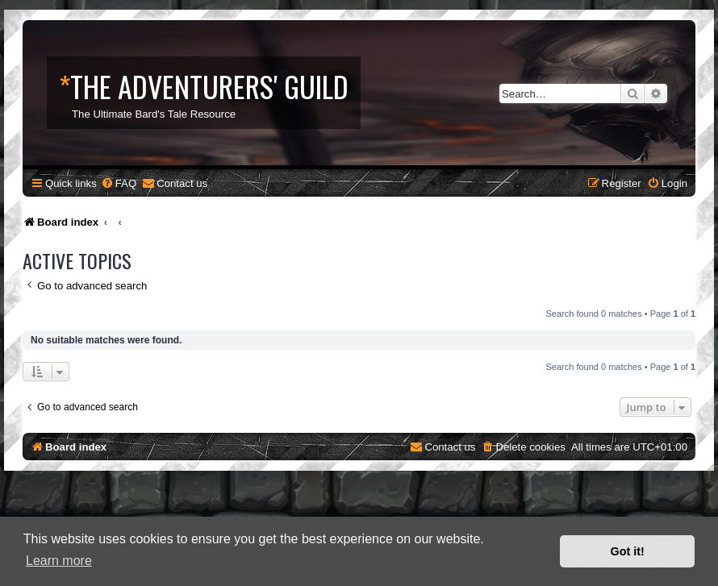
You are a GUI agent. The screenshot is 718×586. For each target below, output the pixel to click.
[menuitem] (118, 183)
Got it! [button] (628, 551)
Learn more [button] (59, 560)
